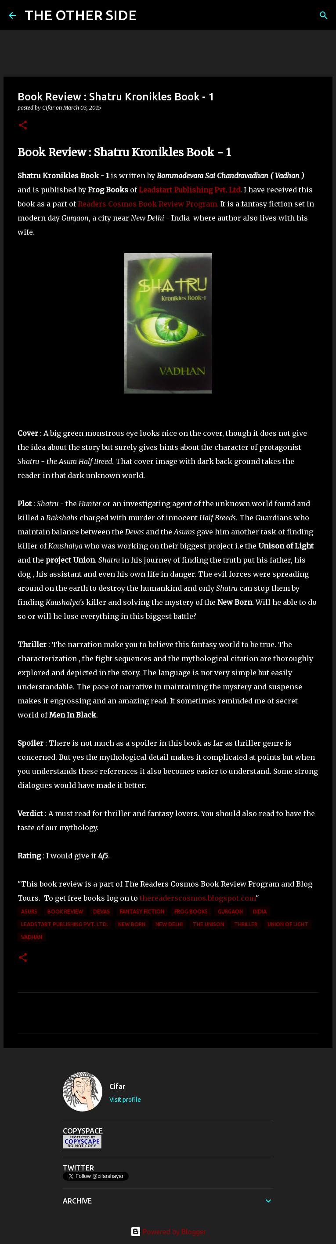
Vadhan (31, 937)
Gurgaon (230, 911)
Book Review (65, 911)
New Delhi (169, 924)
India (260, 911)
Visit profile (125, 1099)
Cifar (117, 1086)
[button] (23, 126)
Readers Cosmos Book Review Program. (148, 203)
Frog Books (191, 911)
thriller (245, 924)
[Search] (149, 15)
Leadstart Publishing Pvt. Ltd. (64, 924)
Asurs (29, 911)
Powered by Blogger (168, 1232)
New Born (131, 924)
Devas (101, 911)
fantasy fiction (142, 911)
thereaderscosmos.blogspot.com (198, 898)
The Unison (208, 924)
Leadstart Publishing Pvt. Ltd (189, 189)
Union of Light (287, 924)
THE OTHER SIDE (81, 15)
